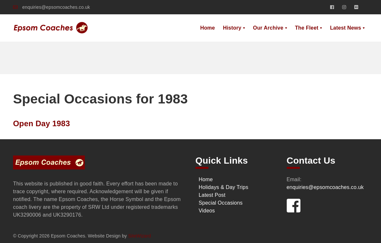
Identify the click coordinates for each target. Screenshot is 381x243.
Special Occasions (221, 203)
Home (207, 28)
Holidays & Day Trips (223, 187)
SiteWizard (139, 235)
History (232, 28)
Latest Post (212, 195)
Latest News (345, 28)
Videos (207, 210)
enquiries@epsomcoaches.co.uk (51, 7)
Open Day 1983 (41, 123)
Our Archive (268, 28)
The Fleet (306, 28)
